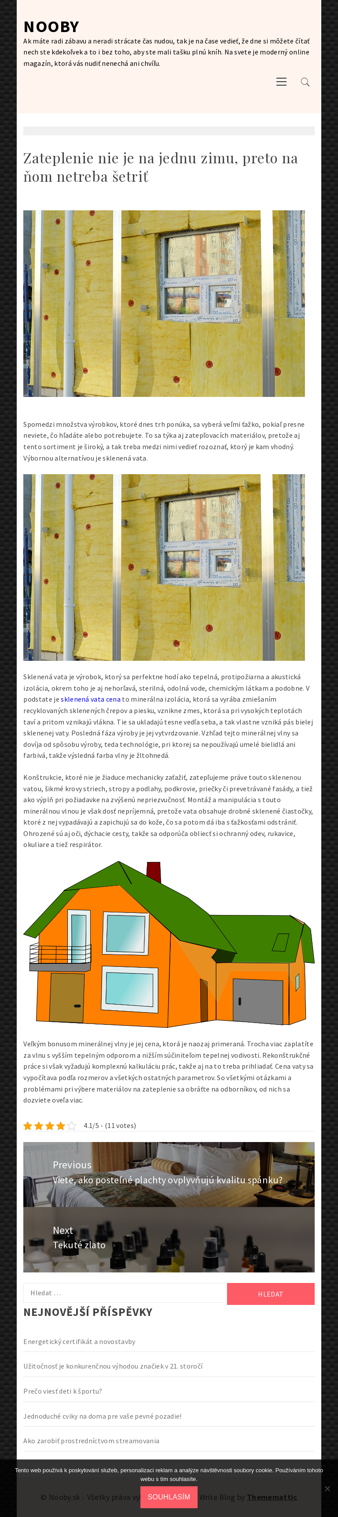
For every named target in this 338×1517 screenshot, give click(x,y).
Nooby (51, 26)
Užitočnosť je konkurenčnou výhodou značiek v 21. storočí (112, 1366)
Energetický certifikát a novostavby (79, 1341)
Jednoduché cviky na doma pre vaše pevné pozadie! (102, 1416)
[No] (327, 1488)
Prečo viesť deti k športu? (62, 1391)
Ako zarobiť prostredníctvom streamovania (91, 1440)
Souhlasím (168, 1497)
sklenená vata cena (91, 699)
